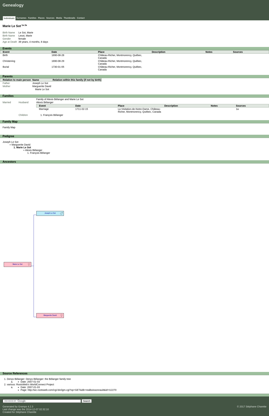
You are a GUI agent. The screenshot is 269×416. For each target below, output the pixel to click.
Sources (50, 18)
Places (41, 18)
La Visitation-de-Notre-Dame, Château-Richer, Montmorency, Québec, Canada (139, 110)
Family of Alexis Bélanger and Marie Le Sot (59, 99)
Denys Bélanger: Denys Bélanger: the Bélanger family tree (39, 379)
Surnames (21, 18)
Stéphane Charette (26, 412)
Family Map (9, 127)
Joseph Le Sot (40, 83)
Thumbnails (69, 18)
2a (26, 25)
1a (23, 25)
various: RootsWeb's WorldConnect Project (30, 384)
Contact (81, 18)
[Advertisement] (205, 8)
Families (32, 18)
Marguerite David (41, 86)
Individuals (9, 18)
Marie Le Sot (42, 89)
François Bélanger (53, 115)
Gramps (22, 406)
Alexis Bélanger (44, 102)
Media (59, 18)
